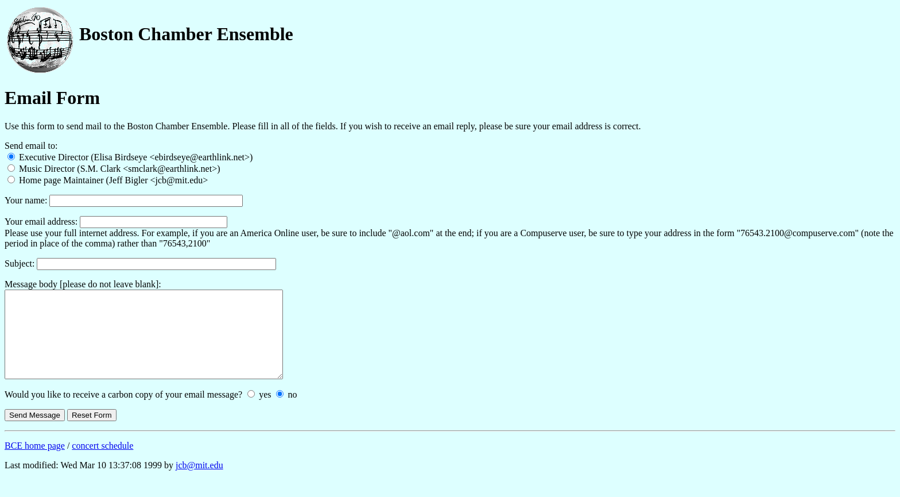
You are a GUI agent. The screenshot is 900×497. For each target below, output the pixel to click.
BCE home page (35, 463)
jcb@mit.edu (199, 482)
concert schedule (102, 463)
